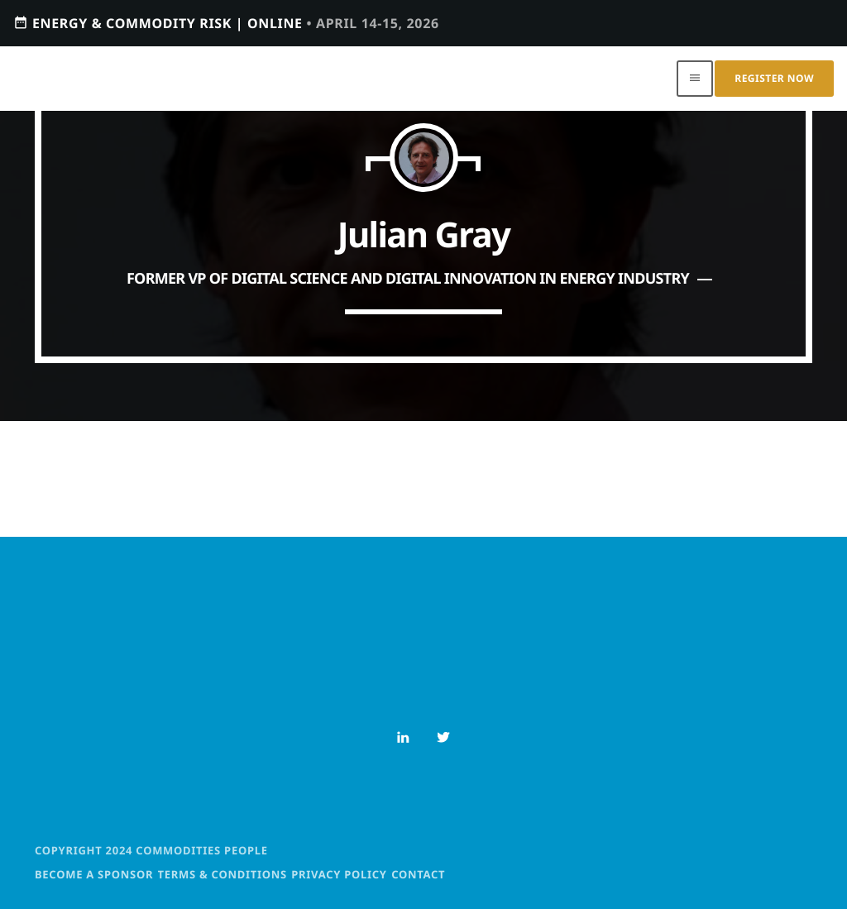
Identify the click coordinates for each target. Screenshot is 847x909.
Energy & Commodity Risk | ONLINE (226, 22)
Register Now (774, 78)
